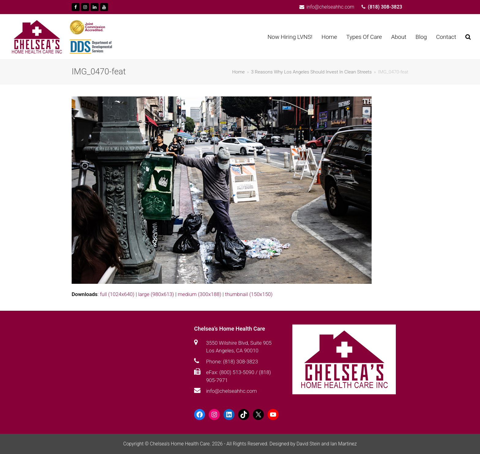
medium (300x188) (199, 294)
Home (238, 72)
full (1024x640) (117, 294)
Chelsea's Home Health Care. (180, 444)
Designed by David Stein (295, 444)
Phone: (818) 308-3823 (232, 361)
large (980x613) (156, 294)
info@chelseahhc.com (231, 391)
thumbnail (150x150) (248, 294)
